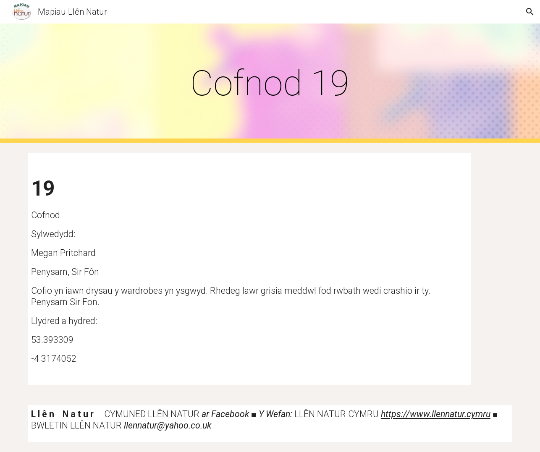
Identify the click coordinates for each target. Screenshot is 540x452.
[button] (530, 12)
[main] (270, 83)
